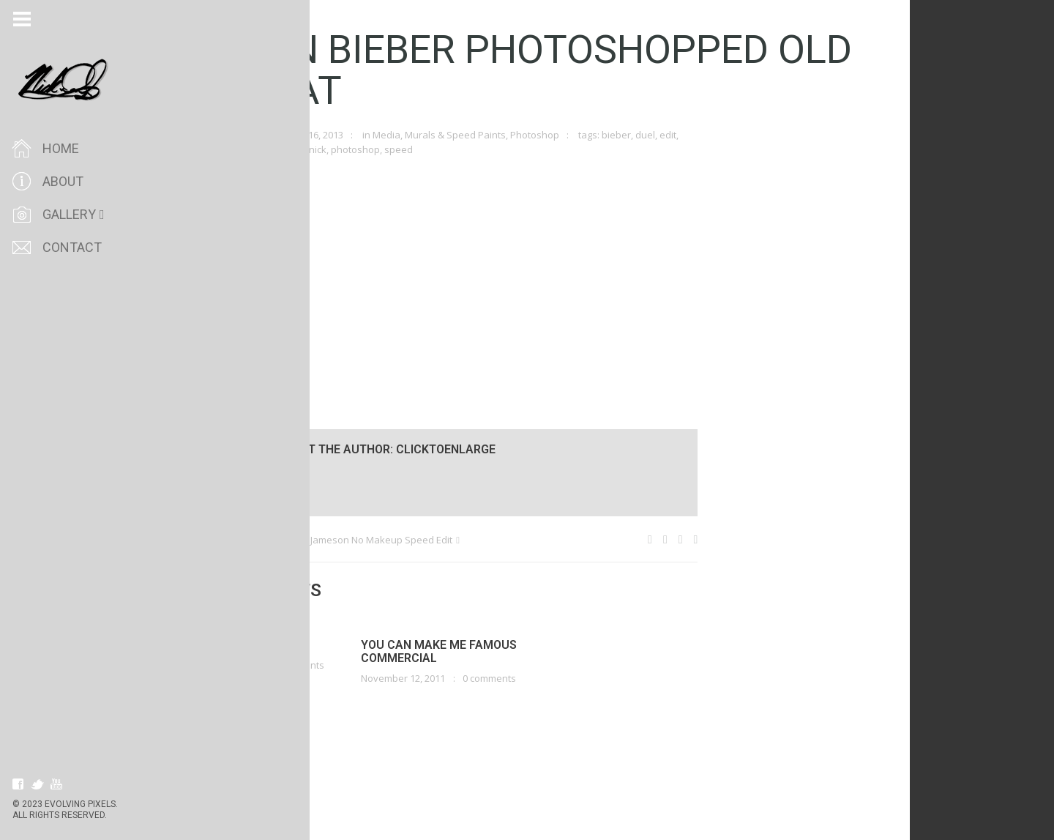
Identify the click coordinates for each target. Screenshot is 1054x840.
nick (345, 149)
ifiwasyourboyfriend (257, 149)
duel (672, 134)
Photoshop (561, 134)
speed (425, 149)
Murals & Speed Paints (482, 134)
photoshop (382, 149)
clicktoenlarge (243, 134)
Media (413, 134)
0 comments (324, 665)
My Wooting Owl (255, 539)
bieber (643, 134)
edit (695, 134)
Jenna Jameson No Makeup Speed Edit (394, 539)
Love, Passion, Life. (269, 645)
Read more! (239, 682)
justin (319, 149)
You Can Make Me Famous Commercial (466, 651)
